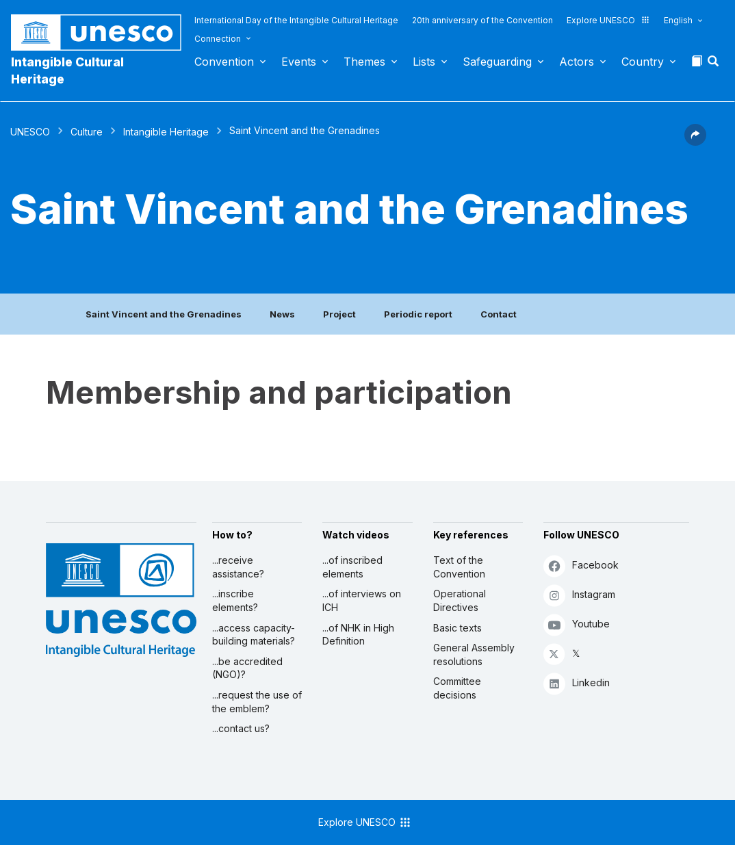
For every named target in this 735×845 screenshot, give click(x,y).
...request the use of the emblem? (257, 701)
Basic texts (457, 628)
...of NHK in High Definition (358, 634)
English (678, 20)
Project (339, 314)
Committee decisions (457, 688)
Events (298, 61)
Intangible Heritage (166, 132)
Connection (217, 39)
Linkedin (576, 683)
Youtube (576, 624)
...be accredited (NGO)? (247, 668)
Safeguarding (497, 61)
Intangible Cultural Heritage (67, 70)
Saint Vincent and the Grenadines (164, 314)
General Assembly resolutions (474, 654)
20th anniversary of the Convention (482, 20)
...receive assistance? (238, 567)
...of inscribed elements (352, 567)
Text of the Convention (459, 567)
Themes (364, 61)
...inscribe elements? (235, 600)
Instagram (579, 595)
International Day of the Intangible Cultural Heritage (296, 20)
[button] (714, 65)
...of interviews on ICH (361, 600)
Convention (224, 61)
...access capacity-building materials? (253, 634)
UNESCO (30, 132)
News (282, 314)
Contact (498, 314)
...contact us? (241, 728)
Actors (576, 61)
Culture (86, 132)
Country (642, 61)
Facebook (581, 565)
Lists (424, 61)
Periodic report (418, 314)
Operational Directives (459, 600)
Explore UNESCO (608, 20)
